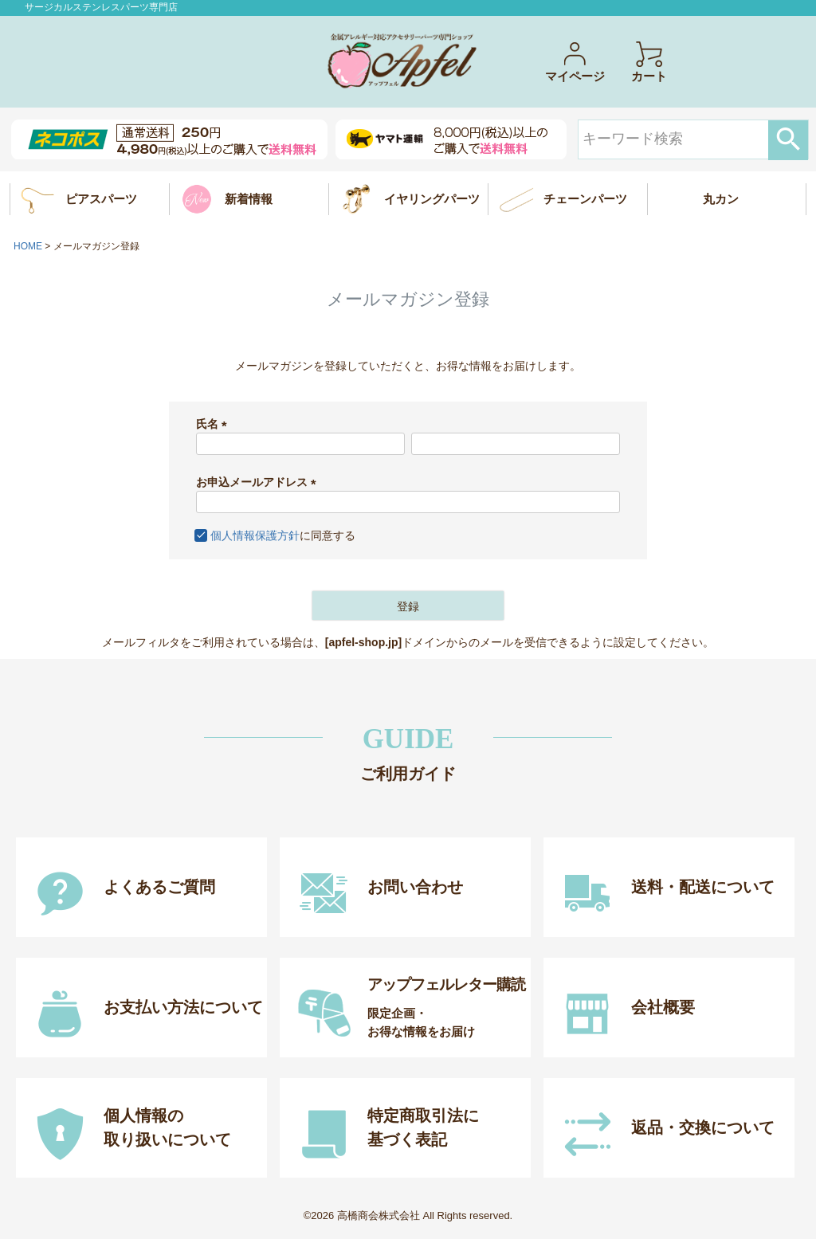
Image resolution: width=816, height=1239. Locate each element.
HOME (28, 246)
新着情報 (249, 199)
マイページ (575, 61)
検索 (788, 140)
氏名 (214, 424)
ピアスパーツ (101, 199)
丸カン (721, 199)
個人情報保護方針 (255, 535)
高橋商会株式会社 (378, 1215)
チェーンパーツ (585, 199)
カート (649, 61)
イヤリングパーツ (432, 199)
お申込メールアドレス (259, 482)
